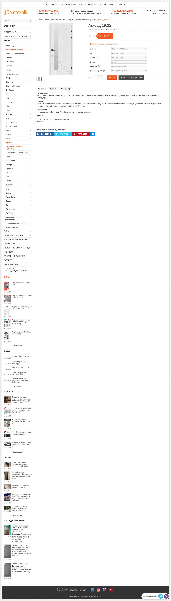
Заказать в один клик (131, 78)
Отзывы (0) (65, 89)
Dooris (8, 193)
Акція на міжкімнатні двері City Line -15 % (22, 296)
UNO (8, 173)
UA (124, 5)
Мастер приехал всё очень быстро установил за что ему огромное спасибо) (21, 568)
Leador (9, 58)
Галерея (8, 260)
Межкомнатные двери (14, 50)
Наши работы (95, 5)
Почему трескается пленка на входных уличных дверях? (19, 508)
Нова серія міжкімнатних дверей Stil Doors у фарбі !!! (21, 444)
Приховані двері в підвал (21, 356)
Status (8, 201)
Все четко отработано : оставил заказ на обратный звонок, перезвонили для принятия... (21, 550)
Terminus (9, 114)
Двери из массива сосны (16, 54)
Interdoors (10, 94)
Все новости (18, 452)
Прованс (9, 169)
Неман (8, 130)
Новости (8, 392)
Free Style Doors (12, 122)
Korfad (8, 70)
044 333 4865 (62, 591)
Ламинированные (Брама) (15, 147)
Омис (8, 205)
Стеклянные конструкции (17, 248)
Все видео (18, 386)
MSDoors (9, 118)
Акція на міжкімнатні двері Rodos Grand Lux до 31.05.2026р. (22, 322)
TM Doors (10, 90)
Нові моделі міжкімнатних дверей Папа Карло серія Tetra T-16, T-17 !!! (21, 410)
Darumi (9, 66)
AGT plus (9, 213)
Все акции (18, 345)
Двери (7, 41)
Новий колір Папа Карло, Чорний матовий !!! (21, 433)
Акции (7, 277)
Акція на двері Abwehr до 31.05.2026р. (21, 333)
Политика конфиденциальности (16, 270)
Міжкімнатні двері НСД (20, 367)
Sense (8, 181)
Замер (82, 5)
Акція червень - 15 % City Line (21, 283)
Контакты (109, 5)
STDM (8, 134)
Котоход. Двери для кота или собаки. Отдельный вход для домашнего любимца (21, 497)
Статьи (7, 457)
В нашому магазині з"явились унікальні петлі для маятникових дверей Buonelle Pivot (21, 400)
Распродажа (10, 32)
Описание (42, 89)
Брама (9, 142)
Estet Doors (10, 161)
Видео (7, 351)
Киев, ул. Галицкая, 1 (157, 11)
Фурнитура (9, 244)
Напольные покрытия (15, 240)
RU (120, 5)
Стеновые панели (13, 235)
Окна (6, 231)
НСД (8, 138)
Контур (9, 102)
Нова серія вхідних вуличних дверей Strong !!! (21, 421)
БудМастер (10, 209)
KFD (8, 98)
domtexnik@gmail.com (78, 589)
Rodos (8, 157)
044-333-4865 (123, 11)
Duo (7, 177)
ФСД (8, 78)
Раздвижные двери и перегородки (13, 218)
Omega (9, 165)
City (7, 106)
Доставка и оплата (54, 5)
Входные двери (11, 46)
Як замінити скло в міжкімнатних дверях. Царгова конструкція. (20, 465)
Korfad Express (12, 74)
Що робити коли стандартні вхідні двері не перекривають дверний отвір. (22, 475)
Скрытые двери (11, 227)
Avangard (10, 185)
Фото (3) (53, 89)
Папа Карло (11, 197)
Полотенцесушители (15, 256)
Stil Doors (10, 62)
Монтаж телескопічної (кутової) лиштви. (20, 486)
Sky (7, 189)
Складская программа (16, 36)
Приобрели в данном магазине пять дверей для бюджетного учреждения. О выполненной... (22, 534)
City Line (9, 82)
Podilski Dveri (11, 126)
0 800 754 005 (62, 589)
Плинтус (8, 252)
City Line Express (13, 86)
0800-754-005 (48, 11)
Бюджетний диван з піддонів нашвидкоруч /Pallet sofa (20, 380)
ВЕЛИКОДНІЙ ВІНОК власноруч (20, 363)
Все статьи (17, 515)
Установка (71, 5)
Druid (8, 110)
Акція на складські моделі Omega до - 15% (22, 308)
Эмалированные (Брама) (17, 153)
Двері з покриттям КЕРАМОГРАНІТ (19, 374)
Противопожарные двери (15, 223)
